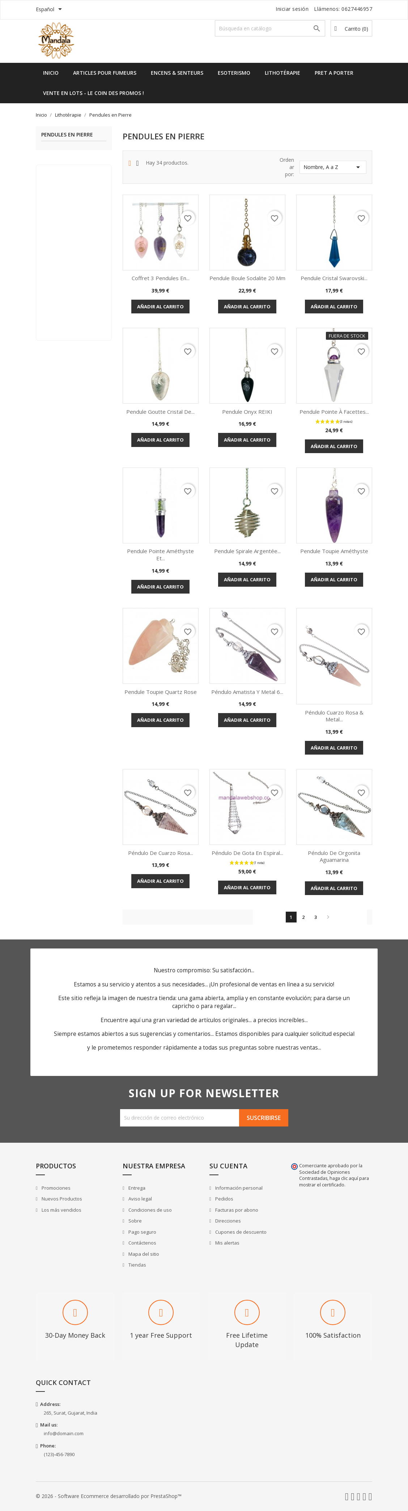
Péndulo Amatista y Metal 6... (247, 691)
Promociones (56, 1188)
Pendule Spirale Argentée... (247, 551)
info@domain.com (64, 1433)
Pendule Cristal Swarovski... (334, 278)
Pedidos (223, 1198)
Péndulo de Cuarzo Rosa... (160, 852)
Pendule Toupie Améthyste (334, 551)
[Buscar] (270, 28)
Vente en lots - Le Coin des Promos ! (93, 93)
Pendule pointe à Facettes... (334, 411)
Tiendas (136, 1265)
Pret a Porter (334, 72)
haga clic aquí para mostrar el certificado (334, 1181)
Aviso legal (139, 1198)
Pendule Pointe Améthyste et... (160, 554)
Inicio (51, 72)
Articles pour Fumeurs (104, 72)
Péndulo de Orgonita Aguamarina (334, 856)
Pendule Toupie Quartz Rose (160, 691)
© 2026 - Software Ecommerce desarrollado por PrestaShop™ (109, 1496)
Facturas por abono (236, 1210)
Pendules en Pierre (67, 135)
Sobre (134, 1220)
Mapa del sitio (143, 1254)
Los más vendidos (61, 1210)
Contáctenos (141, 1242)
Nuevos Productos (61, 1198)
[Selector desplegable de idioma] (50, 9)
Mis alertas (226, 1242)
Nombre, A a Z (332, 167)
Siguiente (328, 917)
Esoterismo (234, 72)
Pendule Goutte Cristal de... (160, 411)
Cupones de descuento (240, 1232)
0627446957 (356, 8)
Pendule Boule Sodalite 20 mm (247, 278)
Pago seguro (141, 1232)
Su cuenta (228, 1166)
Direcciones (227, 1220)
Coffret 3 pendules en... (161, 278)
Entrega (136, 1188)
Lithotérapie (282, 72)
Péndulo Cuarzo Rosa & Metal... (334, 716)
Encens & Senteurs (177, 72)
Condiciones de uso (149, 1210)
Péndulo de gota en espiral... (247, 852)
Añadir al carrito (160, 306)
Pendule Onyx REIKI (247, 411)
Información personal (238, 1188)
